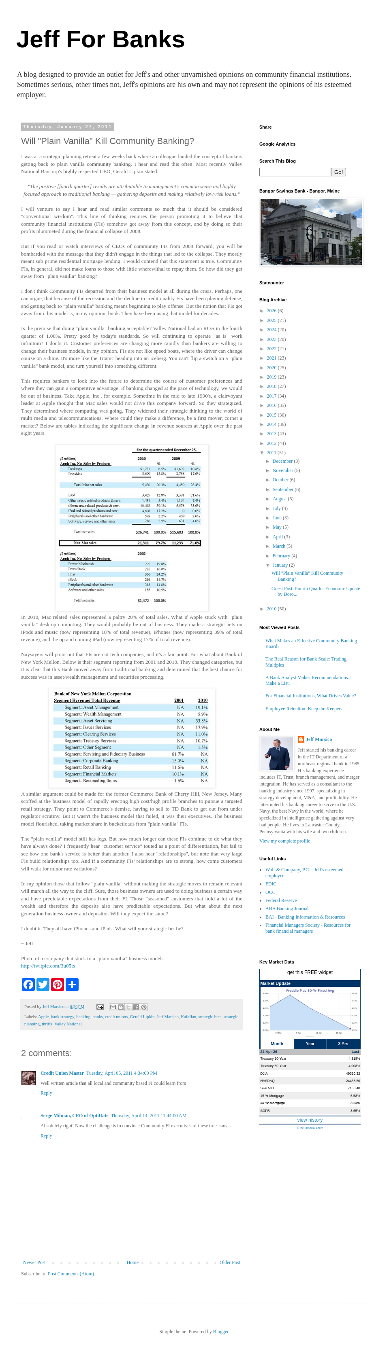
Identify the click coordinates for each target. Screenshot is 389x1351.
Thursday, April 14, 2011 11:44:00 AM (149, 1115)
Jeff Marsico (168, 1016)
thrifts (47, 1023)
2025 (272, 320)
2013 (272, 433)
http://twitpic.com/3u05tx (48, 966)
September (284, 489)
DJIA (264, 1073)
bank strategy (62, 1016)
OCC (270, 892)
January (281, 565)
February (282, 556)
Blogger (221, 1331)
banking (83, 1016)
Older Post (230, 1262)
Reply (46, 1093)
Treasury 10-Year (273, 1059)
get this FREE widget (310, 972)
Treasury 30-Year (273, 1066)
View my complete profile (284, 841)
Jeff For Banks (100, 39)
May (278, 527)
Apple (43, 1016)
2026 (272, 310)
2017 (272, 396)
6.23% (355, 1103)
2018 (272, 386)
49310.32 (353, 1073)
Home (133, 1262)
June (278, 518)
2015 (272, 415)
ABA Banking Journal (287, 908)
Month (277, 1044)
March (279, 546)
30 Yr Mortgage (273, 1103)
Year (310, 1044)
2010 (272, 609)
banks (97, 1016)
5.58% (355, 1096)
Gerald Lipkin (142, 1016)
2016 (272, 405)
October (281, 480)
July (277, 508)
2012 (272, 443)
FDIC (270, 884)
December (283, 461)
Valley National (67, 1023)
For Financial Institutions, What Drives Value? (310, 696)
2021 (272, 358)
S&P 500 (267, 1088)
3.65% (355, 1111)
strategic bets (210, 1016)
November (284, 470)
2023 (272, 339)
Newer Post (34, 1262)
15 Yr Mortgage (272, 1096)
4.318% (354, 1059)
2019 (272, 377)
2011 (272, 452)
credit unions (116, 1016)
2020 (272, 368)
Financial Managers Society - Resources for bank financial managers (308, 928)
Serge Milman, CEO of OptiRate (75, 1115)
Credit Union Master (62, 1073)
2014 (272, 424)
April (278, 537)
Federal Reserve (281, 900)
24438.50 (353, 1081)
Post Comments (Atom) (71, 1274)
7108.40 (354, 1088)
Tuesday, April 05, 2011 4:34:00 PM (121, 1073)
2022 (272, 349)
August (280, 499)
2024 (272, 329)
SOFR (265, 1111)
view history (310, 1120)
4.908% (354, 1066)
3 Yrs (343, 1044)
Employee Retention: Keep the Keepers (303, 708)
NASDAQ (268, 1081)
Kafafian (188, 1016)
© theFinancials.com (310, 1128)
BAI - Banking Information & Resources (305, 917)
